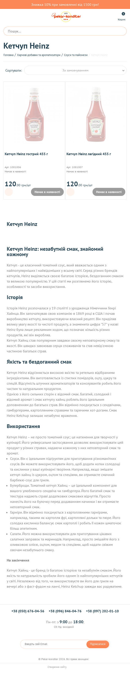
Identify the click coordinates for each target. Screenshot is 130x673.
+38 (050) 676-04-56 (27, 611)
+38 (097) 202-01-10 (102, 611)
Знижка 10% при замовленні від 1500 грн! (65, 4)
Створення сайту (65, 667)
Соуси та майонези (76, 55)
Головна (8, 55)
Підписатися (98, 644)
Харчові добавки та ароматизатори (38, 55)
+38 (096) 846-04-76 (65, 611)
